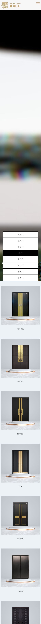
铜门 (20, 253)
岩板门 (20, 259)
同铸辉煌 (20, 381)
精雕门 (20, 240)
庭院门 (20, 277)
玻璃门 (20, 265)
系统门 (20, 271)
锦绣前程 (20, 329)
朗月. (20, 486)
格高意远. (20, 539)
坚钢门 (20, 246)
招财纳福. (20, 434)
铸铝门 (20, 234)
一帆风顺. (20, 591)
